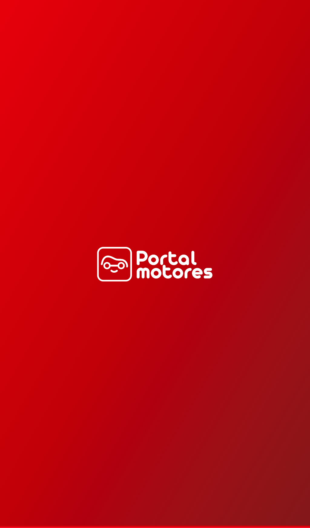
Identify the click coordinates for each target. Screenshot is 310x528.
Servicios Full (120, 25)
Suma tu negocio (153, 25)
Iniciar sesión (267, 25)
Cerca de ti (91, 25)
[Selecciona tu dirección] (24, 25)
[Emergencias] (240, 25)
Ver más (293, 137)
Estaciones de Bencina (194, 25)
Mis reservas (292, 25)
